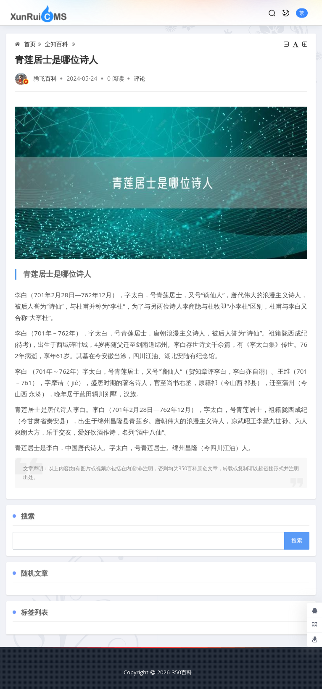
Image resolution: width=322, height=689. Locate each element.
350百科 (182, 672)
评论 (139, 78)
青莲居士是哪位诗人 (56, 59)
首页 (30, 44)
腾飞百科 (45, 78)
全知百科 (56, 44)
